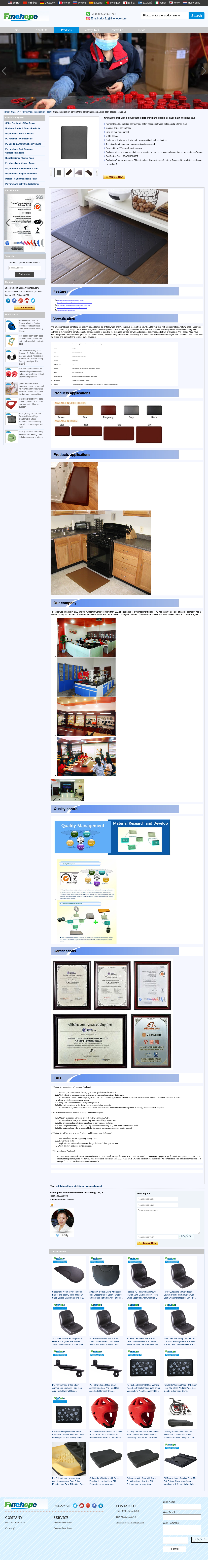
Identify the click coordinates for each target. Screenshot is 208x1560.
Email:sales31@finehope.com (108, 18)
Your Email (169, 1512)
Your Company (171, 1522)
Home (16, 30)
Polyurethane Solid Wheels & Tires (22, 168)
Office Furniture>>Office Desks (20, 123)
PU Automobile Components (18, 139)
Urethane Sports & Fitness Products (22, 128)
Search (196, 15)
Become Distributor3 (15, 1522)
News (141, 30)
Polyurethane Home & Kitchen (19, 133)
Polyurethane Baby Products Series (22, 184)
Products (66, 30)
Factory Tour (91, 30)
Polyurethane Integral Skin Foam (36, 112)
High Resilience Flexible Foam (19, 158)
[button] (204, 71)
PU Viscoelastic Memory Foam (19, 163)
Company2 (10, 1528)
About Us (41, 30)
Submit (174, 1549)
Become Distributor (63, 1522)
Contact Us (116, 30)
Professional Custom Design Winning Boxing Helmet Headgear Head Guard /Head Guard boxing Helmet (31, 325)
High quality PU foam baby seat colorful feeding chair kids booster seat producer (31, 434)
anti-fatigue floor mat (66, 1186)
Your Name (169, 1501)
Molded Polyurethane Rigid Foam (21, 179)
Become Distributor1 (64, 1528)
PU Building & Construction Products (23, 144)
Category (15, 112)
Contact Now (24, 308)
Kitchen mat (83, 1186)
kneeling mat (96, 1186)
